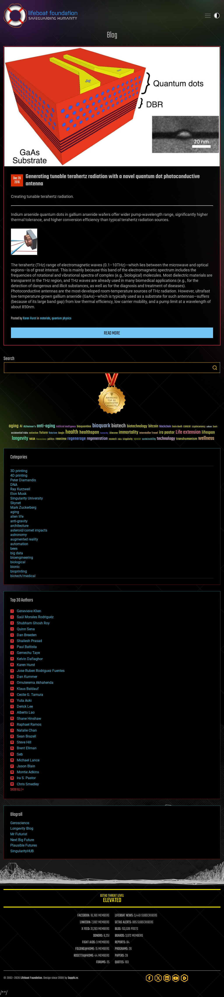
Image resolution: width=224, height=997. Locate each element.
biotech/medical (22, 576)
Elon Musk (18, 494)
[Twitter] (158, 978)
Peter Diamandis (23, 480)
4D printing (18, 475)
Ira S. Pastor (26, 778)
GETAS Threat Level (112, 899)
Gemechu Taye (28, 653)
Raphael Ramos (29, 724)
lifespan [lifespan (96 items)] (208, 432)
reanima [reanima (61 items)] (61, 439)
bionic (15, 567)
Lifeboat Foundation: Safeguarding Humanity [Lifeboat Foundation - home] (101, 16)
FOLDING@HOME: (85, 949)
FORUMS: (101, 962)
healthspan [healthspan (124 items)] (89, 432)
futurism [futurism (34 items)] (53, 433)
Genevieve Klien (29, 611)
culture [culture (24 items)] (209, 427)
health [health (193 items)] (71, 432)
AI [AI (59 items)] (21, 426)
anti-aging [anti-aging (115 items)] (46, 426)
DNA (13, 485)
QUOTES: (119, 962)
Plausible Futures (23, 845)
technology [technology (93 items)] (166, 438)
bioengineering (21, 557)
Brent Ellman (27, 748)
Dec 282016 (17, 180)
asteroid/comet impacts (28, 530)
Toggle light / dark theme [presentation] (217, 15)
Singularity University (26, 498)
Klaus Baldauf (28, 689)
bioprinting (18, 571)
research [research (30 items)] (113, 439)
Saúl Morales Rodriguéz (35, 617)
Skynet (15, 503)
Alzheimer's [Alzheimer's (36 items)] (29, 426)
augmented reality (24, 539)
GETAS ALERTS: (123, 922)
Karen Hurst (29, 318)
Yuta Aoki (24, 700)
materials (45, 318)
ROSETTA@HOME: (84, 956)
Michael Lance (28, 760)
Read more (112, 333)
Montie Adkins (28, 772)
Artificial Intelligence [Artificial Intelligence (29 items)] (66, 426)
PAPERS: (119, 956)
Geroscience (19, 823)
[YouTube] (175, 978)
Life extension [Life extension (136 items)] (188, 432)
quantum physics (61, 318)
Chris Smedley (28, 784)
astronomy (18, 535)
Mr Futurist (18, 834)
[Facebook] (149, 978)
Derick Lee (25, 706)
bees (14, 548)
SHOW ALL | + (17, 790)
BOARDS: (120, 936)
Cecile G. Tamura (30, 695)
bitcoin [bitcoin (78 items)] (153, 426)
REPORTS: (120, 942)
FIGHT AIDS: (89, 942)
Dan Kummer (27, 677)
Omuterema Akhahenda (35, 682)
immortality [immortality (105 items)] (128, 432)
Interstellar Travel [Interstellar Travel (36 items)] (148, 433)
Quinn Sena (26, 629)
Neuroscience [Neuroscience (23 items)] (41, 439)
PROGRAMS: (121, 949)
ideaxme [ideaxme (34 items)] (113, 433)
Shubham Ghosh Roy (33, 623)
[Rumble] (184, 978)
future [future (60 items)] (43, 433)
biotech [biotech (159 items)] (118, 426)
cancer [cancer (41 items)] (187, 426)
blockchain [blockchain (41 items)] (165, 426)
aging (14, 512)
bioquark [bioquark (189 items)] (101, 426)
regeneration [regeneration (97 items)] (97, 438)
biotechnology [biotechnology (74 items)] (137, 426)
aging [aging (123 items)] (14, 426)
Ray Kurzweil (20, 489)
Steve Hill (24, 742)
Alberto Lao (26, 712)
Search (215, 367)
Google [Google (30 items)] (61, 433)
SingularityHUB (22, 851)
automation (19, 544)
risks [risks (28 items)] (120, 439)
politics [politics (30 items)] (50, 439)
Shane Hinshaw (29, 718)
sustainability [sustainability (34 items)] (149, 439)
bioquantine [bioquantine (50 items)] (84, 426)
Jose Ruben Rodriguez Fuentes (41, 671)
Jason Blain (26, 766)
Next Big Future (22, 840)
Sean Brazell (26, 736)
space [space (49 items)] (137, 439)
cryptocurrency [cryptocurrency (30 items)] (198, 426)
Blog (112, 35)
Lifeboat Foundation (31, 978)
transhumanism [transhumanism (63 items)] (186, 439)
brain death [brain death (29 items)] (177, 426)
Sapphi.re (73, 978)
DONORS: (98, 936)
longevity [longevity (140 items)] (20, 438)
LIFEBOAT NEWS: (124, 915)
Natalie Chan (27, 730)
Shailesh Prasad (29, 641)
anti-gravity (19, 521)
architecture (19, 526)
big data (16, 553)
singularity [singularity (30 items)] (128, 439)
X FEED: (86, 929)
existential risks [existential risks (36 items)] (19, 433)
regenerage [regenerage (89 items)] (76, 438)
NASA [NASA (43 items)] (32, 439)
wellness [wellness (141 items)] (206, 438)
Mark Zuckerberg (23, 507)
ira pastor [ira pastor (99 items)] (167, 432)
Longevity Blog (21, 828)
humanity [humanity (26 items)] (104, 433)
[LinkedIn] (166, 978)
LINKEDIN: (85, 922)
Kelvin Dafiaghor (30, 659)
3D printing (18, 471)
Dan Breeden (27, 635)
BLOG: (118, 929)
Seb (20, 754)
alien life (16, 516)
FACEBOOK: (83, 915)
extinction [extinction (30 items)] (33, 433)
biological (17, 562)
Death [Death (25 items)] (215, 427)
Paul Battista (27, 647)
